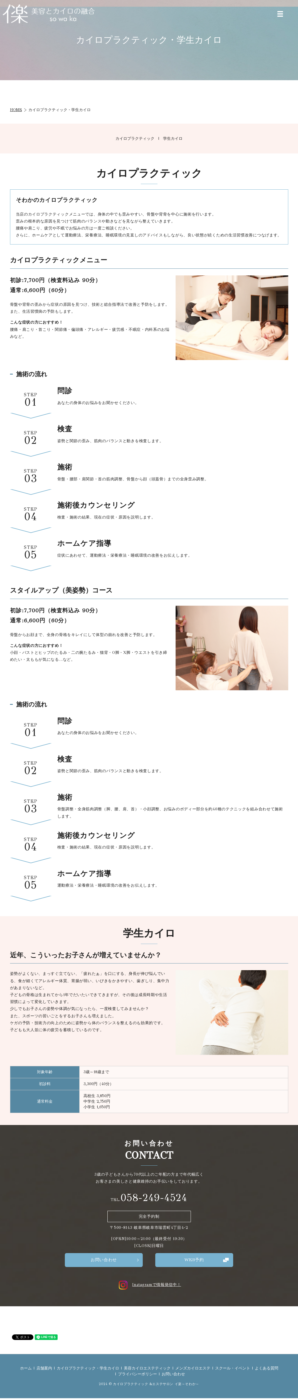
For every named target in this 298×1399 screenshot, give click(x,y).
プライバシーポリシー (137, 1374)
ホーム (26, 1368)
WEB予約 (194, 1260)
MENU (280, 13)
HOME (16, 109)
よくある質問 (266, 1368)
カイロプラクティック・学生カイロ (88, 1368)
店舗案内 (44, 1368)
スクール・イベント (232, 1368)
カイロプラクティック (134, 138)
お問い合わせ (104, 1260)
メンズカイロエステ (192, 1368)
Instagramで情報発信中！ (149, 1285)
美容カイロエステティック (147, 1368)
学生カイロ (173, 138)
